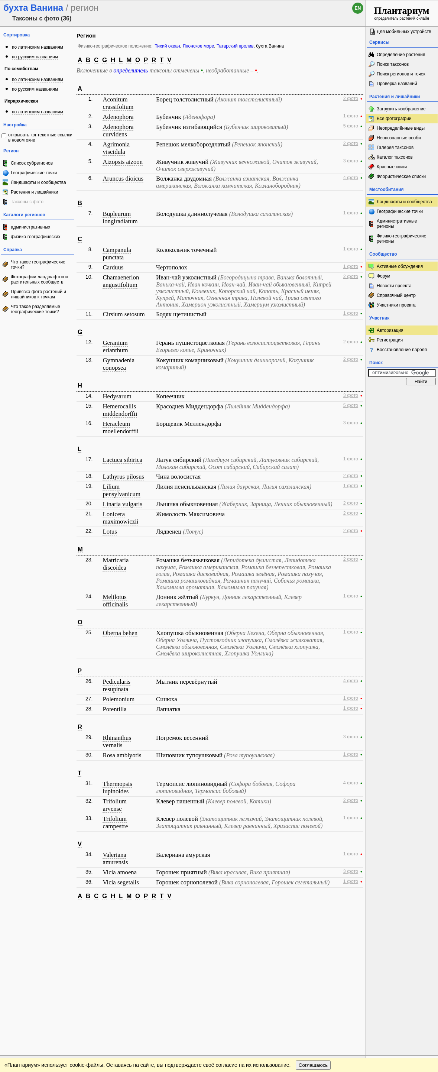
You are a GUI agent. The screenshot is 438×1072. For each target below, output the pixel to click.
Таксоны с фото (27, 201)
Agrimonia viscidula (116, 148)
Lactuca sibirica (122, 459)
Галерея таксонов (395, 147)
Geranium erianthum (115, 346)
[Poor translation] (27, 967)
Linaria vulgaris (122, 504)
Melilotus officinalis (115, 600)
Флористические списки (401, 176)
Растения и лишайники (34, 192)
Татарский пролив (235, 46)
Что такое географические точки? (38, 264)
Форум (383, 276)
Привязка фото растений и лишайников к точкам (38, 294)
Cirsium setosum (124, 314)
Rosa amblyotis (122, 755)
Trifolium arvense (115, 805)
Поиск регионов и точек (401, 74)
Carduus (113, 267)
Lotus (110, 531)
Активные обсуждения (400, 266)
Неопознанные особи (399, 137)
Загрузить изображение (401, 108)
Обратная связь (57, 913)
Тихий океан (167, 46)
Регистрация (390, 340)
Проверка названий (397, 83)
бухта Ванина (270, 46)
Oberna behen (120, 633)
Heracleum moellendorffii (121, 427)
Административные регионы (397, 223)
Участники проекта (396, 305)
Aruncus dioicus (123, 178)
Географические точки (34, 172)
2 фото (350, 98)
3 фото (350, 160)
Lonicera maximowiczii (120, 518)
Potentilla (114, 709)
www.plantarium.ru (402, 913)
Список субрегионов (32, 163)
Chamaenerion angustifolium (121, 281)
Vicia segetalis (121, 882)
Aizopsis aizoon (123, 161)
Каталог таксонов (395, 157)
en (358, 8)
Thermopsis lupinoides (117, 787)
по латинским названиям (37, 47)
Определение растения (401, 54)
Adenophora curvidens (118, 130)
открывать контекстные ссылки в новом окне (40, 137)
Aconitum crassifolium (118, 103)
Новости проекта (394, 285)
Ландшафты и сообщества (38, 182)
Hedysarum (117, 396)
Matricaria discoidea (116, 564)
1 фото (350, 116)
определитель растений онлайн (401, 12)
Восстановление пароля (402, 349)
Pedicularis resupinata (116, 685)
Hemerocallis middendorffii (120, 410)
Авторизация (390, 330)
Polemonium (118, 699)
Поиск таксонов (393, 64)
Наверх (354, 913)
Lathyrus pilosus (123, 476)
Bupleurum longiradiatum (120, 217)
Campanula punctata (117, 253)
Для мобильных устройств (404, 31)
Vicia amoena (120, 872)
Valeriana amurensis (115, 858)
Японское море (198, 46)
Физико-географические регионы (401, 238)
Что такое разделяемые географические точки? (35, 309)
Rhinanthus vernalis (117, 741)
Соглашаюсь (313, 928)
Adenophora (118, 116)
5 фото (350, 126)
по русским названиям (35, 56)
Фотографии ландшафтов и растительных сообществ (39, 279)
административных (30, 227)
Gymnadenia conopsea (118, 364)
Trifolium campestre (115, 822)
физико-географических (35, 236)
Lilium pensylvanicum (121, 490)
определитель (130, 70)
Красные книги (392, 166)
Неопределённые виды (401, 128)
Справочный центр (396, 295)
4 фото (350, 177)
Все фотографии (394, 118)
